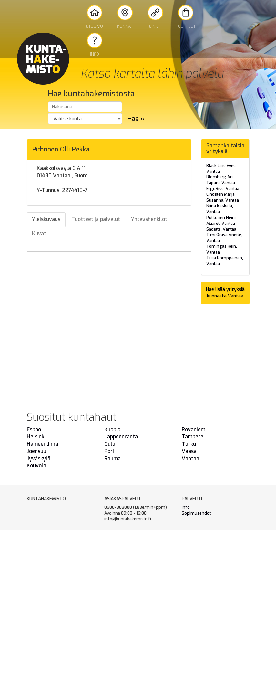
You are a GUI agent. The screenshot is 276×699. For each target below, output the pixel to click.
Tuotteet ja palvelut (95, 219)
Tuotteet (186, 17)
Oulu (109, 444)
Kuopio (112, 429)
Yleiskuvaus (46, 219)
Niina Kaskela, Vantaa (219, 208)
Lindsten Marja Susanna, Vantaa (222, 197)
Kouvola (36, 465)
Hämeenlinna (42, 444)
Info (94, 45)
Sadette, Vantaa (221, 229)
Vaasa (189, 451)
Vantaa (190, 458)
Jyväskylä (38, 458)
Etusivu (94, 17)
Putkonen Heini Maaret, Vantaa (221, 220)
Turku (189, 444)
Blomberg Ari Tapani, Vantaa (220, 179)
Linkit (155, 17)
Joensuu (36, 451)
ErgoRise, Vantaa (222, 188)
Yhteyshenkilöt (149, 219)
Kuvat (39, 233)
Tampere (192, 436)
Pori (109, 451)
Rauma (112, 458)
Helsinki (36, 436)
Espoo (34, 429)
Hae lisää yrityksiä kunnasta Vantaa (225, 293)
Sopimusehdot (196, 513)
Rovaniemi (194, 429)
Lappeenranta (121, 436)
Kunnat (125, 17)
